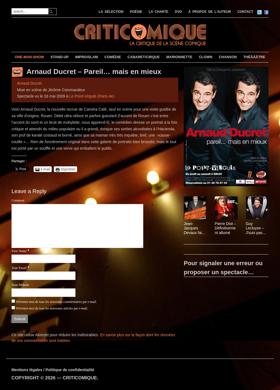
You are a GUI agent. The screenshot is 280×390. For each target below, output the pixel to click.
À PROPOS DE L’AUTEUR (209, 12)
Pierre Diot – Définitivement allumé (225, 228)
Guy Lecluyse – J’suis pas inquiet (255, 228)
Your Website (20, 285)
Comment (17, 200)
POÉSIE (136, 12)
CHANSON (228, 57)
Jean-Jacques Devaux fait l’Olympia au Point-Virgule (195, 228)
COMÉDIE (112, 57)
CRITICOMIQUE (80, 377)
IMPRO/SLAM (86, 57)
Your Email (19, 268)
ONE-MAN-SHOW (29, 57)
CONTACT (245, 12)
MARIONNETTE (179, 57)
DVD (178, 12)
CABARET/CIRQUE (143, 57)
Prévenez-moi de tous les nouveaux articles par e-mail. (52, 308)
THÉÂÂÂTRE (254, 57)
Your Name (19, 251)
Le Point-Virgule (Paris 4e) (91, 96)
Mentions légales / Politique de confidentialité (52, 370)
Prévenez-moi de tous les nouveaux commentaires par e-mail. (56, 302)
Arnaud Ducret (29, 83)
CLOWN (205, 57)
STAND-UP (60, 57)
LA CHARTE (158, 12)
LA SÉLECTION (111, 12)
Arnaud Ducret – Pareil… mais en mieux (94, 71)
